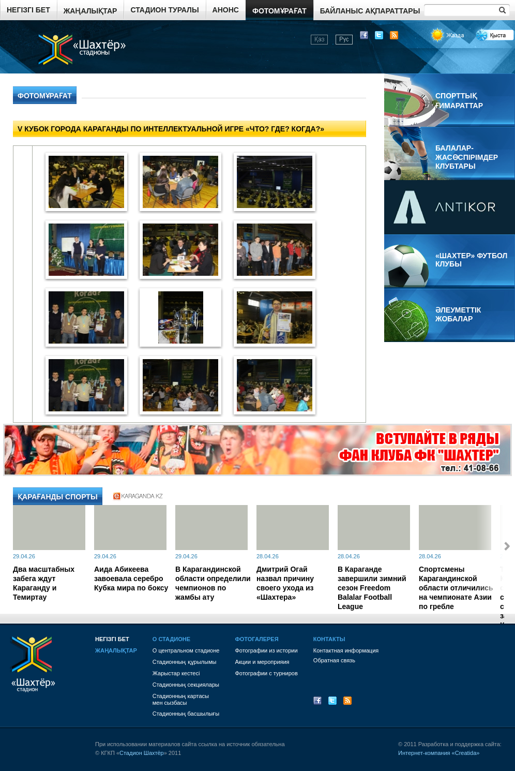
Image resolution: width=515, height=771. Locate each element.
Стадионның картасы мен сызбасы (181, 699)
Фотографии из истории (266, 650)
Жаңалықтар (90, 11)
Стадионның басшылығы (186, 713)
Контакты (329, 639)
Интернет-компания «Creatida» (438, 753)
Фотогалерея (256, 639)
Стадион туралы (164, 10)
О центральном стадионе (186, 650)
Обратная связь (334, 660)
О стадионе (171, 639)
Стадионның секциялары (186, 684)
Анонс (226, 10)
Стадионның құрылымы (185, 662)
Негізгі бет (28, 10)
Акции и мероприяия (262, 662)
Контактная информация (345, 650)
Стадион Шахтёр (141, 753)
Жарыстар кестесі (176, 673)
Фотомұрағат (279, 11)
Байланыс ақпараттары (370, 11)
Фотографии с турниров (266, 673)
